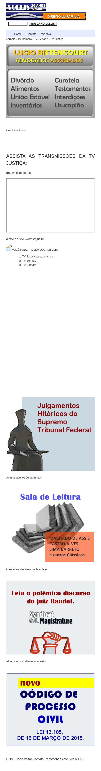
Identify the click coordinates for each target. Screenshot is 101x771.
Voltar (28, 759)
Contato (31, 34)
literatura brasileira (36, 569)
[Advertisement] (34, 142)
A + (77, 759)
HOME (11, 759)
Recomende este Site (59, 759)
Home (18, 34)
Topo (19, 759)
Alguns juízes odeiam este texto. (26, 661)
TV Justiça (56, 39)
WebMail (46, 34)
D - (82, 759)
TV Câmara (25, 39)
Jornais (10, 39)
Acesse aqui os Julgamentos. (24, 477)
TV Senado (41, 39)
